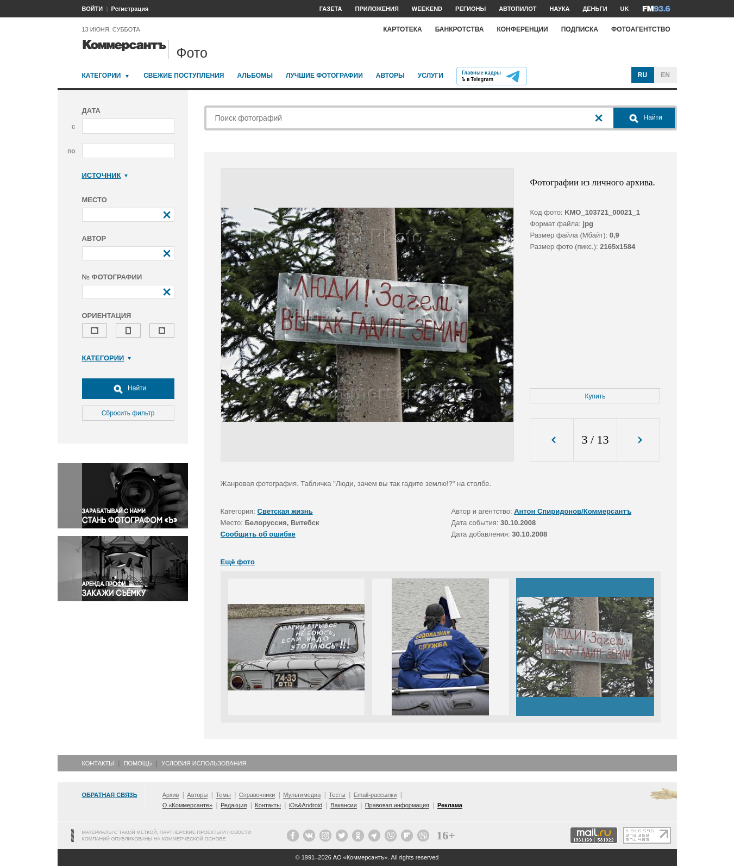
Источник (105, 175)
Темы (223, 795)
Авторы (390, 75)
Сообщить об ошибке (258, 534)
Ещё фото (238, 562)
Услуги (430, 75)
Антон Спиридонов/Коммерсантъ (572, 511)
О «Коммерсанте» (187, 805)
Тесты (337, 795)
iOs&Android (306, 805)
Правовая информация (397, 805)
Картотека (402, 29)
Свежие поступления (183, 75)
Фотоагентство (640, 29)
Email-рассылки (375, 795)
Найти (128, 389)
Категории (101, 75)
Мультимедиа (302, 795)
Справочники (257, 795)
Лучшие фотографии (324, 75)
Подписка (579, 29)
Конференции (522, 29)
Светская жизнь (285, 511)
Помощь (138, 763)
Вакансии (343, 805)
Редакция (234, 805)
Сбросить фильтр (128, 413)
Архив (170, 795)
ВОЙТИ (92, 8)
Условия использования (203, 763)
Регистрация (130, 8)
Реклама (449, 805)
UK (624, 8)
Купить (595, 396)
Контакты (98, 763)
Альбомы (255, 75)
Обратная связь (109, 795)
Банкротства (459, 29)
